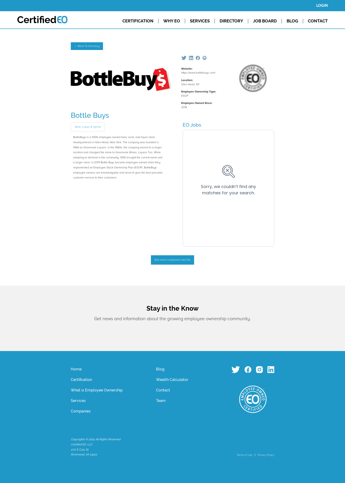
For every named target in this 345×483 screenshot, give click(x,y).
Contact (163, 390)
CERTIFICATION (137, 21)
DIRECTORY (231, 21)
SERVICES (200, 21)
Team (161, 400)
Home (76, 369)
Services (78, 400)
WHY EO (171, 21)
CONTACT (318, 21)
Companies (81, 411)
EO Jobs (192, 125)
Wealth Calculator (172, 379)
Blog (160, 369)
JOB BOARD (265, 21)
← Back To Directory (87, 46)
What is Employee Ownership (97, 390)
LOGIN (322, 5)
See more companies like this (172, 260)
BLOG (292, 21)
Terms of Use (244, 455)
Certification (81, 379)
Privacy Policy (266, 455)
